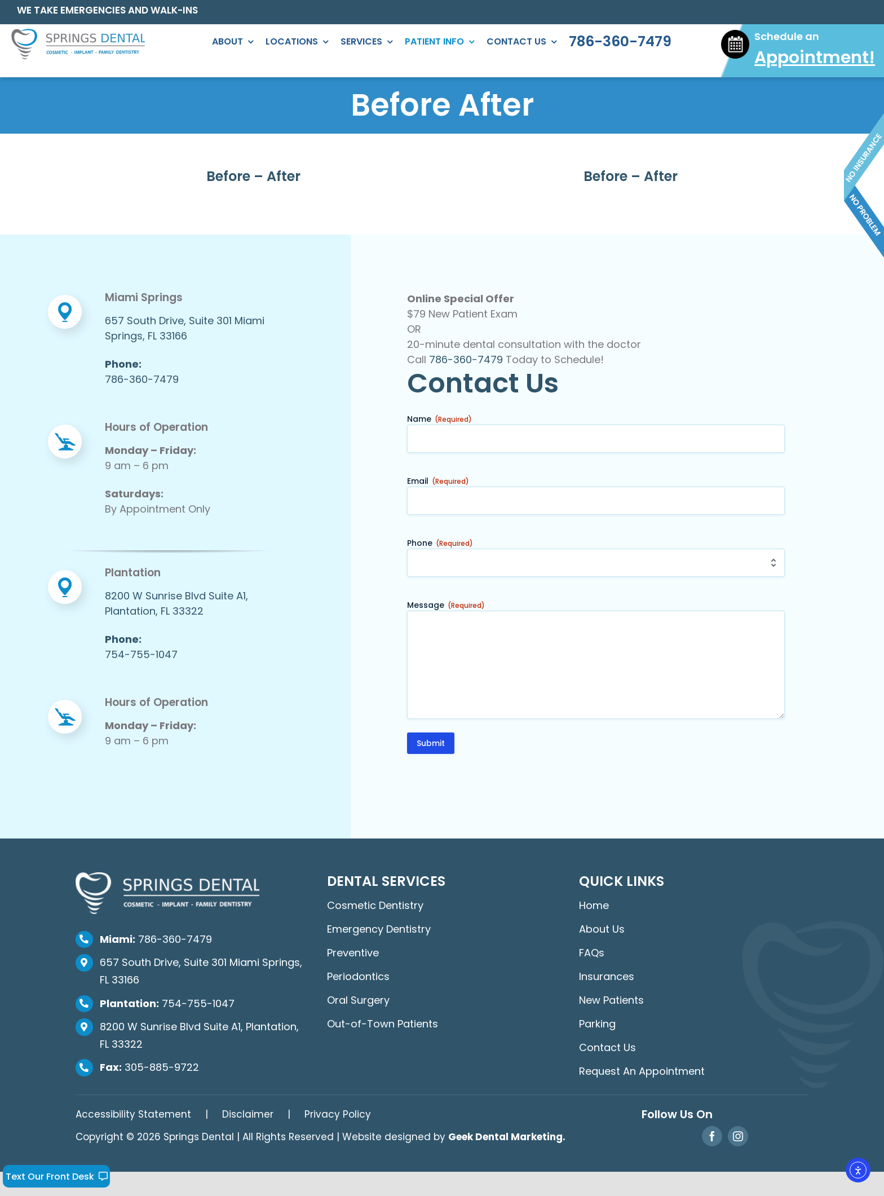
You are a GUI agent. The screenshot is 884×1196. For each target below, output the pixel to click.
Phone (440, 543)
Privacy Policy (337, 1114)
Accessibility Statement (133, 1114)
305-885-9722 (149, 1067)
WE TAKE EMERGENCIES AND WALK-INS (107, 10)
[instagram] (738, 1136)
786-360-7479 (466, 359)
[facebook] (712, 1136)
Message (446, 605)
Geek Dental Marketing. (506, 1137)
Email (438, 481)
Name (439, 419)
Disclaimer (247, 1114)
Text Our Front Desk (57, 1176)
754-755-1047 (167, 1003)
